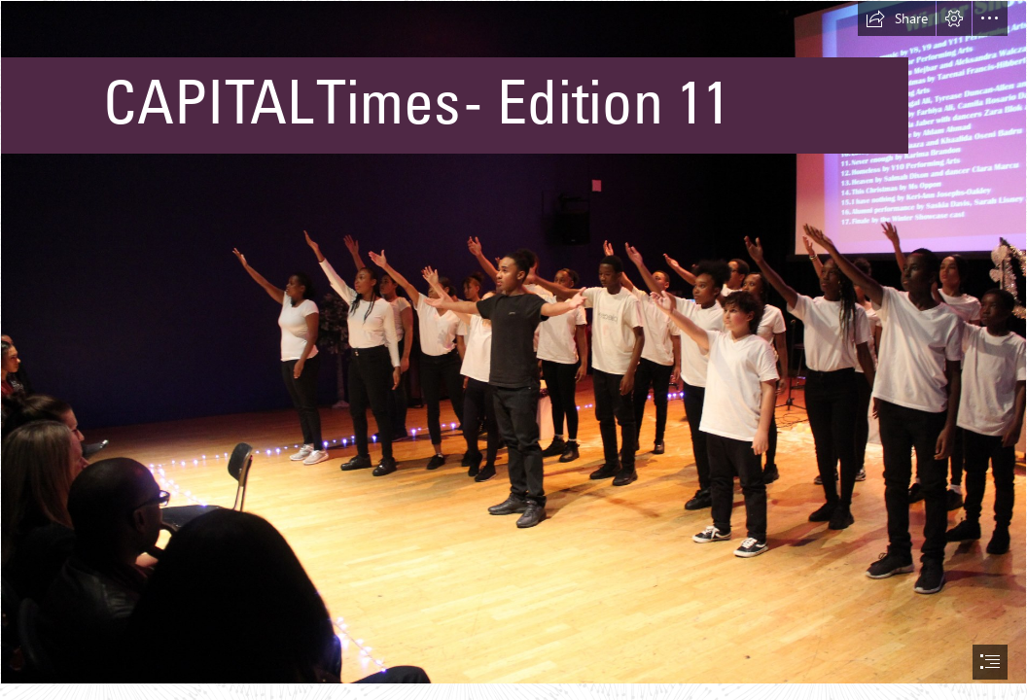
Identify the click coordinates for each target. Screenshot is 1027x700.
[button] (897, 18)
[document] (513, 350)
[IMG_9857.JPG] (513, 342)
